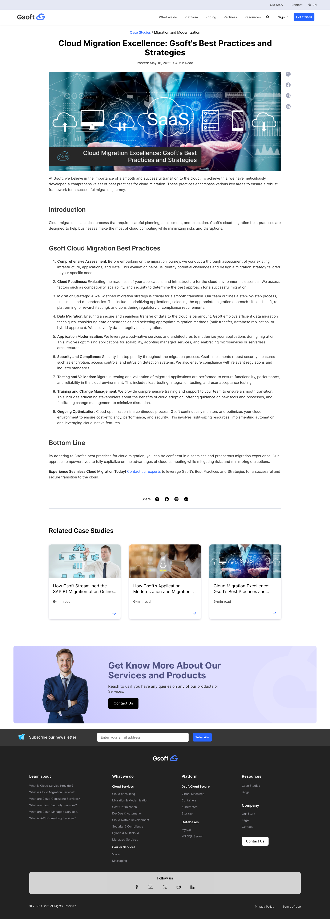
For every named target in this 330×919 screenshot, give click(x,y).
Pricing (210, 17)
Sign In (283, 17)
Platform (191, 17)
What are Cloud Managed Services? (54, 811)
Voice (116, 854)
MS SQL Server (192, 836)
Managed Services (125, 839)
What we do (168, 17)
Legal (245, 820)
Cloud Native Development (130, 820)
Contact (296, 5)
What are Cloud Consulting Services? (54, 798)
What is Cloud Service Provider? (51, 785)
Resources (253, 17)
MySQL (187, 830)
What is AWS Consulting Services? (52, 818)
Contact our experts (144, 471)
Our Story (276, 5)
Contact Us (123, 703)
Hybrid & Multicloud (125, 833)
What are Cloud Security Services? (53, 805)
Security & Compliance (127, 826)
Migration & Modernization (130, 800)
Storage (187, 813)
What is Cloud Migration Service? (52, 792)
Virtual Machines (193, 794)
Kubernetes (189, 807)
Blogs (245, 792)
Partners (230, 17)
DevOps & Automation (127, 813)
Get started (304, 17)
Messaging (119, 860)
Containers (189, 800)
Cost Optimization (124, 807)
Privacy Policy (264, 906)
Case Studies (140, 32)
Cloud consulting (123, 794)
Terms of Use (292, 906)
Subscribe (202, 737)
